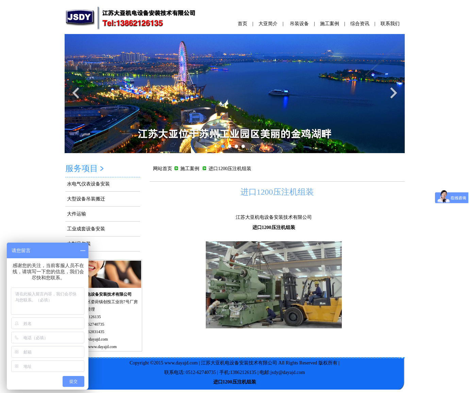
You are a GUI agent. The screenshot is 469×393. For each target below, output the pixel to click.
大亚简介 (268, 23)
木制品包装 (79, 243)
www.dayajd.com (181, 362)
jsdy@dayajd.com (93, 339)
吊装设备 (299, 23)
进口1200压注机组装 (277, 191)
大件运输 (76, 213)
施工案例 (329, 23)
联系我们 (390, 23)
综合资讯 (359, 23)
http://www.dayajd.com (98, 346)
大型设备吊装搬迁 (86, 198)
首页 (242, 23)
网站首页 (162, 168)
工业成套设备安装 (86, 228)
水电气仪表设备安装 (88, 183)
